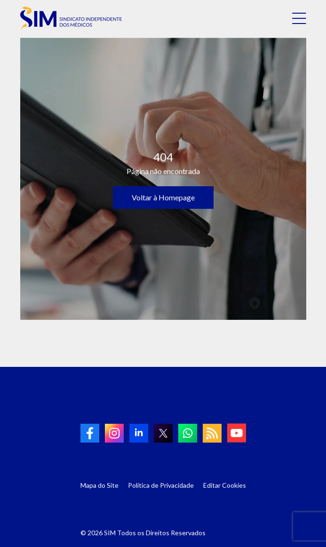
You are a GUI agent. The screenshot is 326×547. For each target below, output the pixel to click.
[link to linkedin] (138, 433)
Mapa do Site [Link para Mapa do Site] (99, 485)
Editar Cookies (224, 485)
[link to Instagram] (114, 433)
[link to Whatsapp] (187, 433)
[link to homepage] (71, 18)
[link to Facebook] (89, 433)
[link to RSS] (212, 433)
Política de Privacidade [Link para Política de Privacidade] (161, 485)
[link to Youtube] (236, 433)
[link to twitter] (163, 433)
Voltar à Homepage (163, 197)
